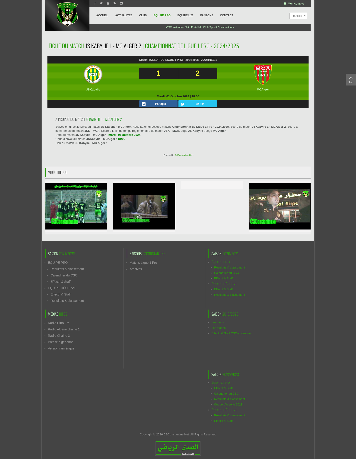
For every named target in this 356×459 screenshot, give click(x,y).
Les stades (218, 328)
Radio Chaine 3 (59, 335)
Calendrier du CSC (64, 275)
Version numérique (61, 348)
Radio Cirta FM (58, 323)
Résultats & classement (67, 269)
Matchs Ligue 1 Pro (143, 262)
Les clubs (217, 322)
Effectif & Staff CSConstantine (231, 333)
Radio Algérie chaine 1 (64, 329)
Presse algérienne (61, 342)
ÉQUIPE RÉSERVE (62, 288)
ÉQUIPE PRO (58, 262)
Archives (136, 269)
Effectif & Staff (61, 281)
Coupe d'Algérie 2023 (228, 404)
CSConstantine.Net (183, 155)
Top (351, 79)
